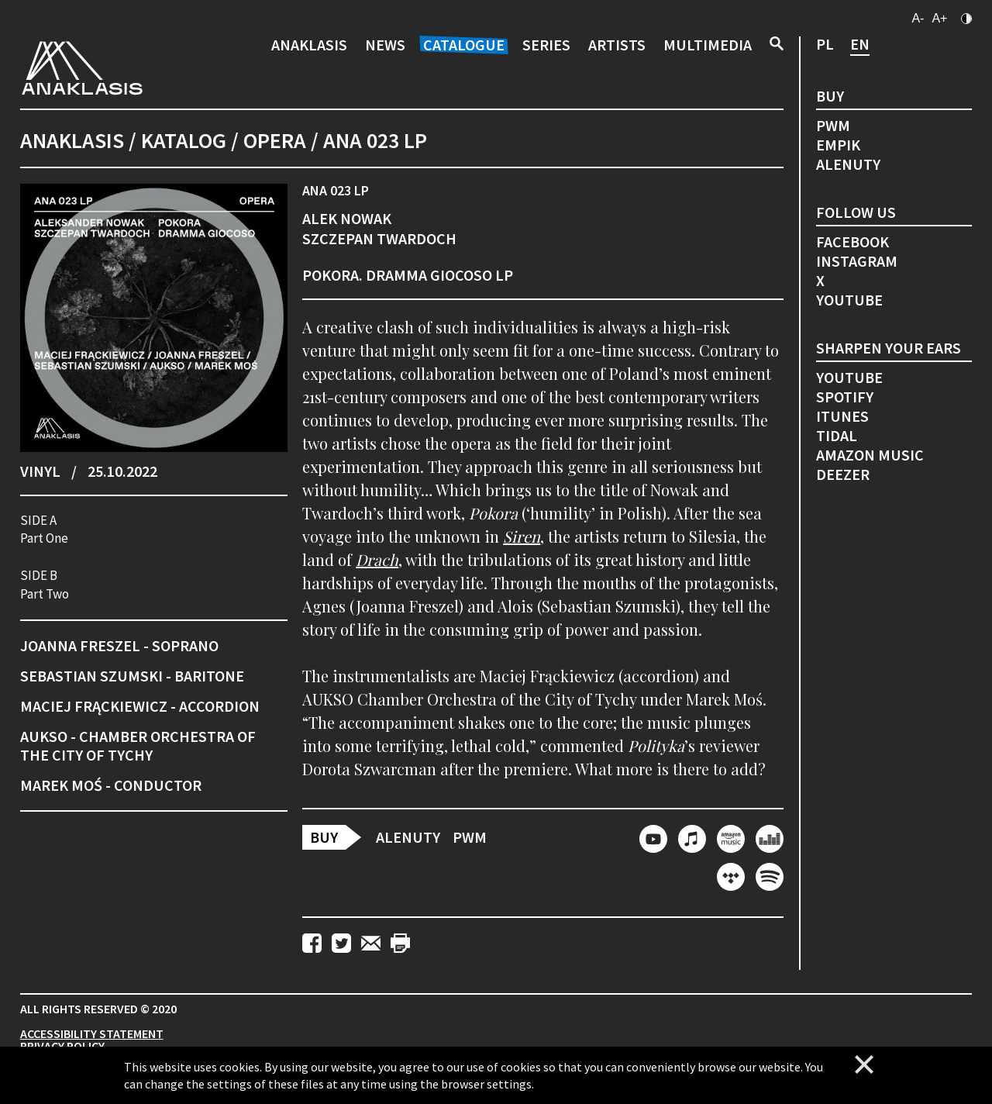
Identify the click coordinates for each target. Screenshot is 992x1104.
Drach (377, 559)
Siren (521, 536)
